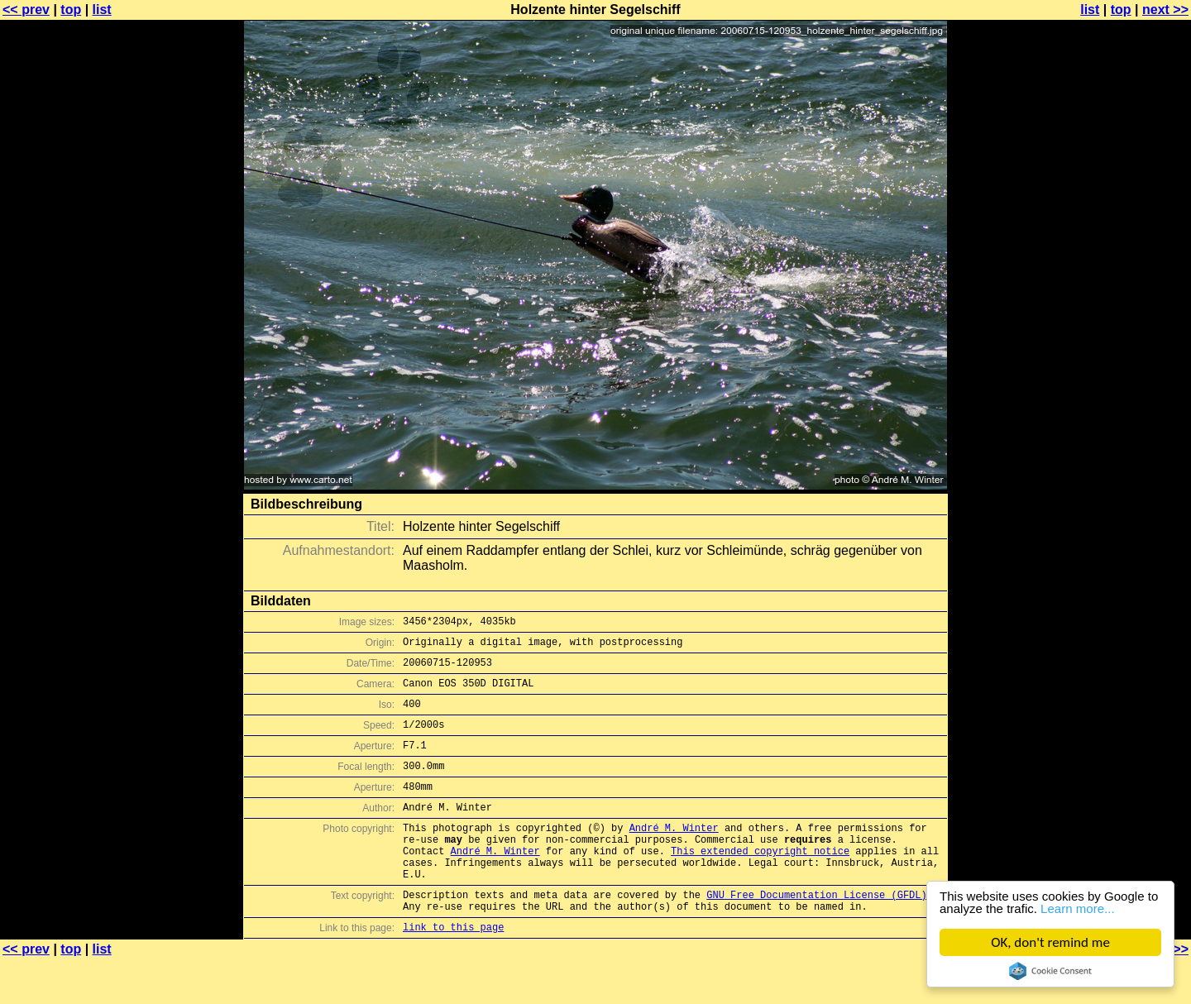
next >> (1165, 9)
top (70, 9)
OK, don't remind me (1050, 942)
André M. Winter (674, 855)
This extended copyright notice (760, 883)
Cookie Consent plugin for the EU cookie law (1050, 971)
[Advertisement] (1124, 409)
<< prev (26, 9)
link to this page (453, 971)
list (102, 9)
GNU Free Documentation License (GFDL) (816, 934)
